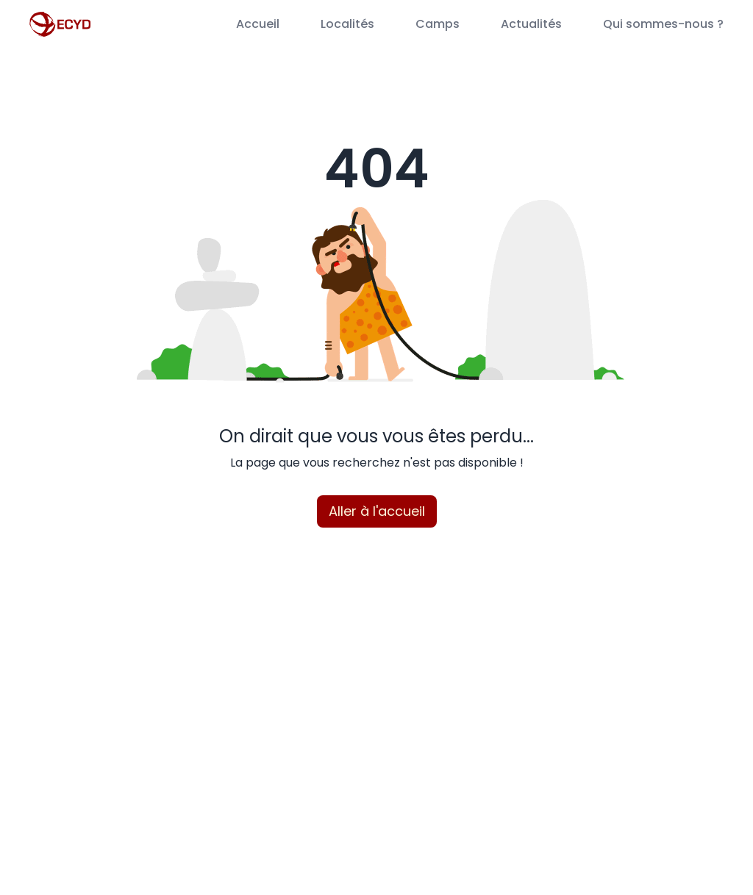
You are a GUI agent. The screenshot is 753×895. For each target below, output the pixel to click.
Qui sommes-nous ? (663, 23)
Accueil (257, 23)
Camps (437, 23)
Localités (347, 23)
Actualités (531, 23)
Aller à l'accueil (377, 511)
